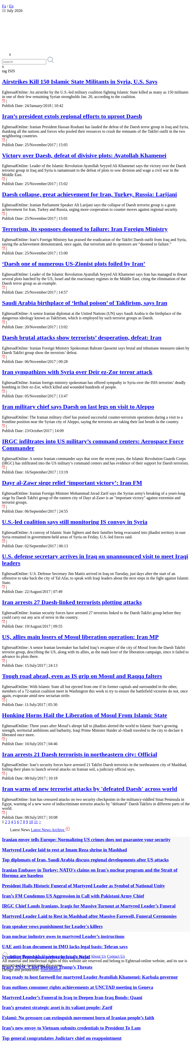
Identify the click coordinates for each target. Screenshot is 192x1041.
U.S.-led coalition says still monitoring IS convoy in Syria (74, 522)
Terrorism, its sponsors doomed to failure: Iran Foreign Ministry (85, 229)
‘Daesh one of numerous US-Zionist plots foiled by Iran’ (73, 263)
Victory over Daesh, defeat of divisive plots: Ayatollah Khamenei (84, 155)
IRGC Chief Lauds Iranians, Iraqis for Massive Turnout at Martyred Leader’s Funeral (89, 906)
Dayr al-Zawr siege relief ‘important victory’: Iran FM (72, 482)
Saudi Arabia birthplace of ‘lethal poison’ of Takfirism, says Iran (84, 303)
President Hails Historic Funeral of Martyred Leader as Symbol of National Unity (83, 885)
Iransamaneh (50, 970)
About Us (98, 956)
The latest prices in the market (66, 956)
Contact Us (116, 956)
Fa (4, 6)
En (11, 6)
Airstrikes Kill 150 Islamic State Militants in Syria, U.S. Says (79, 81)
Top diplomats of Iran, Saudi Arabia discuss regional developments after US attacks (85, 859)
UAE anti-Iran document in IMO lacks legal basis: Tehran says (65, 946)
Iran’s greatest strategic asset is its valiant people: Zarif (57, 1007)
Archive (15, 956)
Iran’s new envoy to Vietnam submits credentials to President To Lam (71, 1028)
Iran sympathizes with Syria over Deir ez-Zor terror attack (77, 372)
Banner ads (32, 956)
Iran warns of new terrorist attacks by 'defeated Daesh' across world (89, 789)
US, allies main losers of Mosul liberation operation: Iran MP (80, 637)
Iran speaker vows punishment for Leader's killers (52, 926)
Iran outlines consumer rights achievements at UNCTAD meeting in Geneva (77, 987)
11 (36, 822)
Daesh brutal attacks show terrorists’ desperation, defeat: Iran (82, 337)
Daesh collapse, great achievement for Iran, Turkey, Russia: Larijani (89, 194)
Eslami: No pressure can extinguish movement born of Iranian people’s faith (78, 1017)
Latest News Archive (50, 830)
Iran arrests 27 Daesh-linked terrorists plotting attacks (72, 602)
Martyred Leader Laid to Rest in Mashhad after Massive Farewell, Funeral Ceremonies (89, 916)
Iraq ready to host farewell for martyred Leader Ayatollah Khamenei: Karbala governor (90, 977)
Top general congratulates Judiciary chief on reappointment (62, 1038)
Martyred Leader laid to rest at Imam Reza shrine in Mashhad (64, 849)
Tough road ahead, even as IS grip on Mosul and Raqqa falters (82, 676)
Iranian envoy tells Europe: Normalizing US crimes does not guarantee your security (86, 839)
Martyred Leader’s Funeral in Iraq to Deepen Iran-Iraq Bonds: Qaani (72, 997)
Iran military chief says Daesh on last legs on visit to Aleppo (78, 406)
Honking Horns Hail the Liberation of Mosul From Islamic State (84, 715)
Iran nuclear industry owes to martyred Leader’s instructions (63, 936)
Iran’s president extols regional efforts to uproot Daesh (72, 116)
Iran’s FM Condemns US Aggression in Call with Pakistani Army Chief (73, 896)
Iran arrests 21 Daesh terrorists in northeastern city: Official (79, 754)
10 (31, 822)
